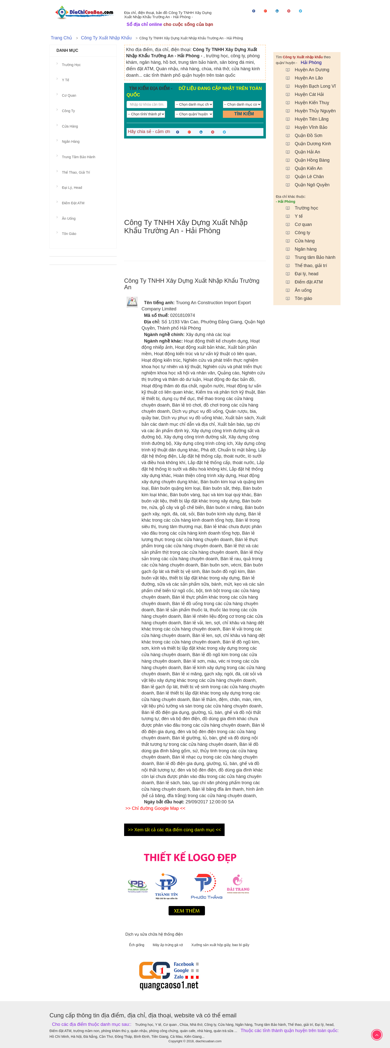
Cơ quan (296, 224)
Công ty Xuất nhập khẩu (106, 37)
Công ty (295, 232)
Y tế (292, 216)
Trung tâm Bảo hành (308, 257)
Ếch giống (137, 945)
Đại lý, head (299, 274)
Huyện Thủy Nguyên (308, 111)
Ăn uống (296, 290)
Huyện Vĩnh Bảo (304, 127)
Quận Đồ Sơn (301, 135)
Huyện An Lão (302, 78)
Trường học (299, 208)
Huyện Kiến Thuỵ (305, 102)
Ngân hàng (299, 249)
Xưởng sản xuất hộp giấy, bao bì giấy (220, 945)
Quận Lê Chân (302, 176)
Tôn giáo (296, 298)
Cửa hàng (298, 241)
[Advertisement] (195, 178)
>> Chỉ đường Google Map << (155, 808)
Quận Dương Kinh (306, 143)
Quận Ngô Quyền (305, 185)
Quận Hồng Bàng (305, 160)
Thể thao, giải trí (304, 265)
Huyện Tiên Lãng (305, 119)
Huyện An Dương (305, 69)
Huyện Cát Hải (302, 94)
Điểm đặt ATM (302, 282)
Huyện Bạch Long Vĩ (308, 86)
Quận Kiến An (301, 168)
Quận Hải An (300, 152)
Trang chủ (61, 37)
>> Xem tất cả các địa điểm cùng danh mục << (174, 829)
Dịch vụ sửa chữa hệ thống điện (154, 934)
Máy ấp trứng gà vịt (168, 945)
